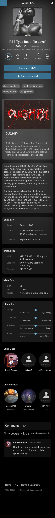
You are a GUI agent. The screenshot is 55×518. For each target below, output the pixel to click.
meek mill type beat (32, 86)
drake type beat (11, 86)
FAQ (16, 485)
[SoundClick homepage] (27, 3)
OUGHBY (21, 45)
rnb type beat (9, 91)
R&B (31, 225)
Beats (23, 225)
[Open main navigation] (3, 3)
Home (8, 485)
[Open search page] (52, 3)
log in (26, 433)
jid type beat (27, 91)
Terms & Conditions (30, 485)
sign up (15, 433)
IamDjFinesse (20, 442)
